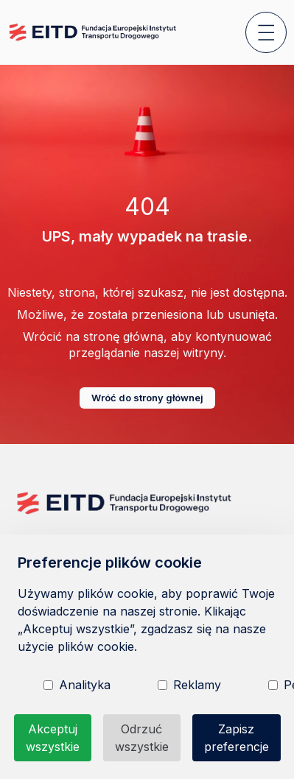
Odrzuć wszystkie (142, 738)
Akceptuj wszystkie (53, 738)
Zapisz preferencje (236, 738)
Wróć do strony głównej (147, 397)
